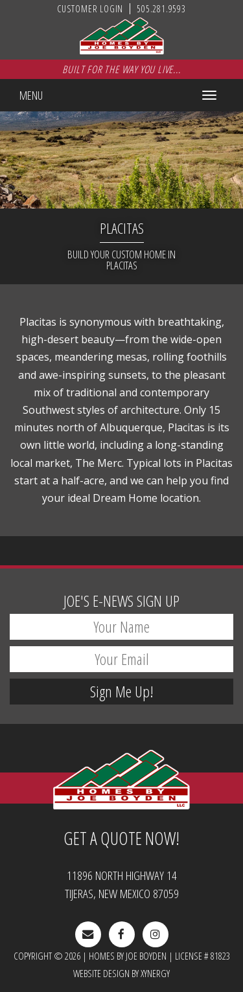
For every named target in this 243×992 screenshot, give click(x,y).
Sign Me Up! (122, 691)
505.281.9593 (161, 9)
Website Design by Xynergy (121, 973)
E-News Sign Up (121, 600)
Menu (31, 95)
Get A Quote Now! (121, 838)
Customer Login (90, 9)
